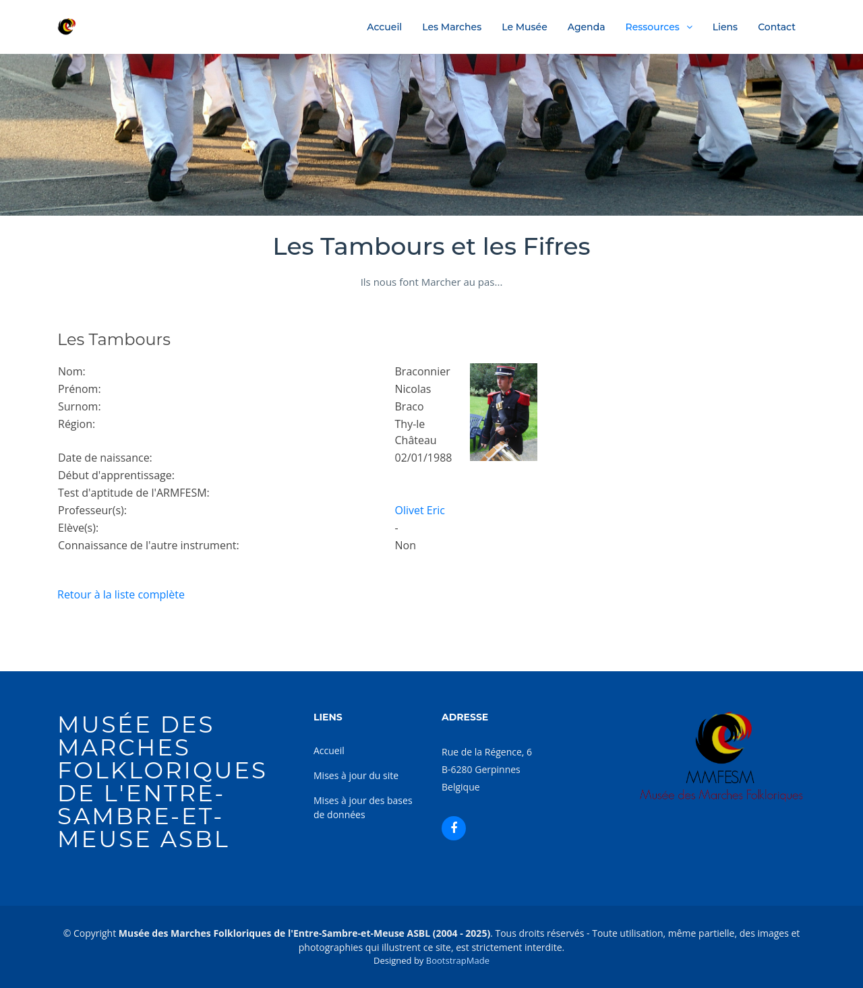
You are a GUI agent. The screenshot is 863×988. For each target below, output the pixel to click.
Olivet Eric (420, 510)
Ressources (653, 27)
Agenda (586, 27)
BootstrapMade (457, 960)
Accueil (384, 27)
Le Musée (524, 27)
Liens (725, 27)
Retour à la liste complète (121, 594)
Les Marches (451, 27)
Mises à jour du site (356, 775)
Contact (777, 27)
